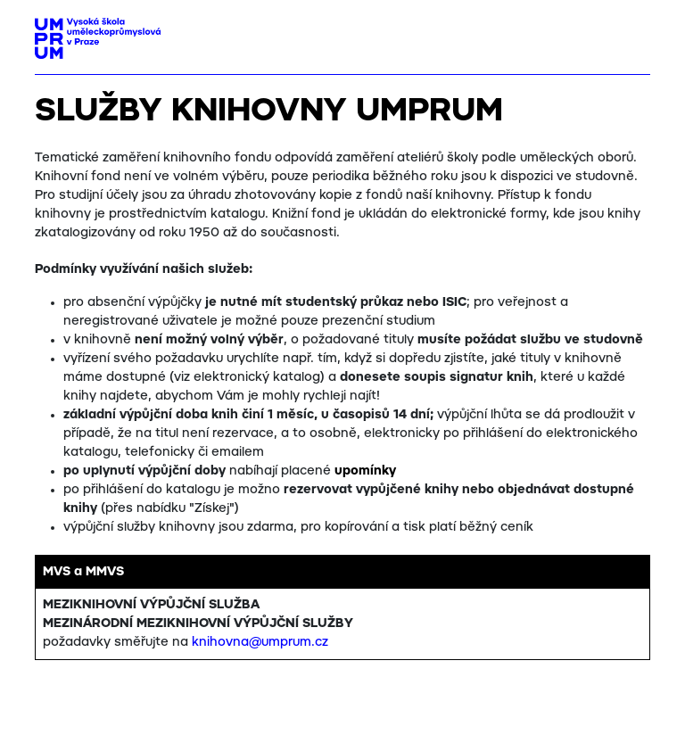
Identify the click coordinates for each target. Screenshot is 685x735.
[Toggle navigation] (630, 33)
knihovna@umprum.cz (260, 642)
